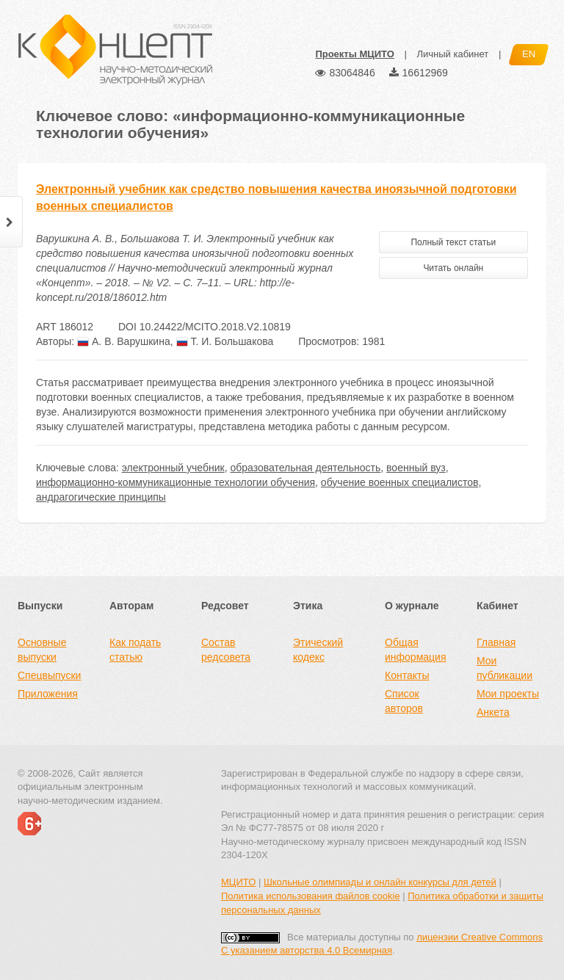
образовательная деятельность (305, 467)
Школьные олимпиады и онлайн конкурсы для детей (380, 882)
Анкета (493, 712)
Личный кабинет (452, 53)
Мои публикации (504, 668)
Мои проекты (508, 694)
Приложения (48, 694)
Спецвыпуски (49, 675)
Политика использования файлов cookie (310, 895)
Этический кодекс (318, 649)
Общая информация (415, 649)
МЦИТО (238, 882)
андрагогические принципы (101, 497)
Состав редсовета (225, 649)
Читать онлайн (453, 268)
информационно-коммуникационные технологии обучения (175, 482)
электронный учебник (173, 467)
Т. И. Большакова (225, 341)
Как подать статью (135, 649)
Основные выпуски (42, 649)
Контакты (407, 675)
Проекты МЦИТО (354, 53)
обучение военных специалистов (400, 482)
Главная (496, 642)
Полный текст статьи (453, 242)
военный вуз (416, 467)
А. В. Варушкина (123, 341)
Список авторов (404, 701)
